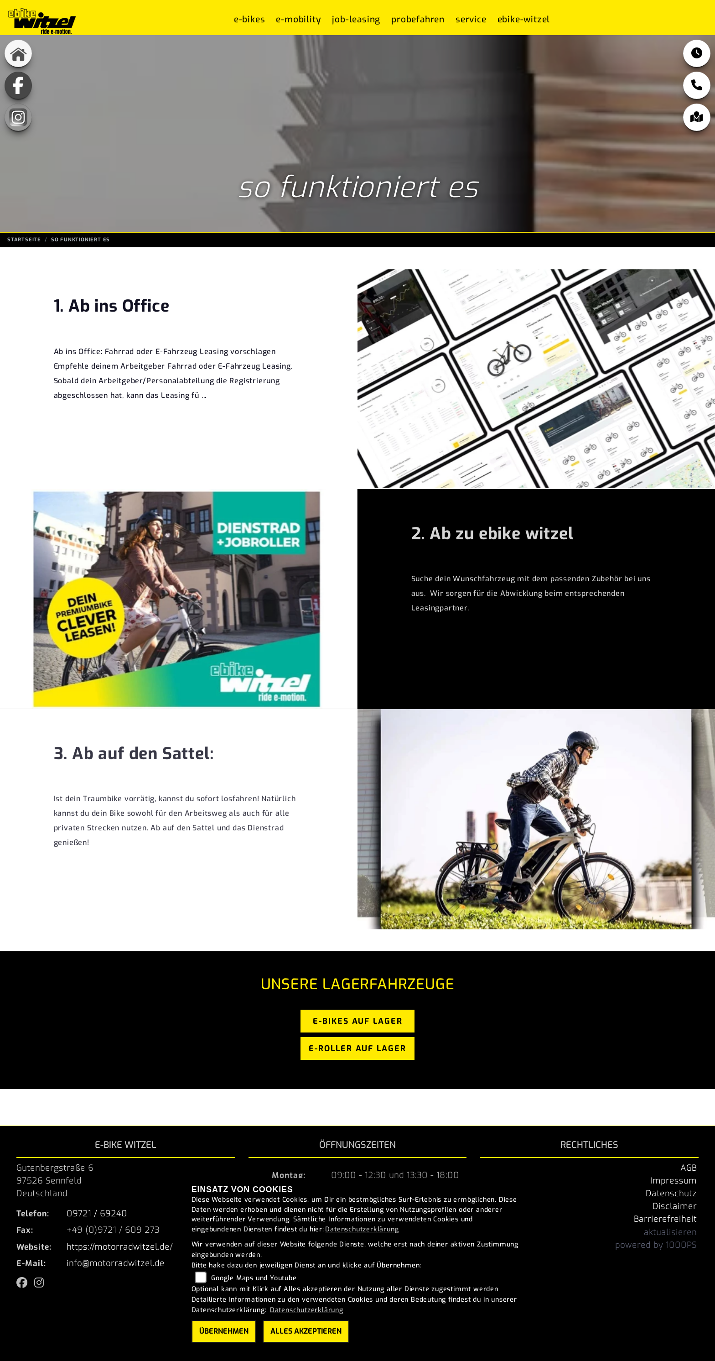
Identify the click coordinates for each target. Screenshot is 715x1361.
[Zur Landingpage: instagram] (18, 117)
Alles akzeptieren (306, 1331)
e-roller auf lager (357, 1048)
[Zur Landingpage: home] (18, 53)
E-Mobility (298, 19)
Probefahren (418, 19)
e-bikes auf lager (358, 1021)
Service (471, 19)
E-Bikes (249, 19)
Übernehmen (224, 1331)
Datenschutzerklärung (362, 1229)
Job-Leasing (356, 19)
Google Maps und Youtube (253, 1278)
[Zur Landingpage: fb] (18, 85)
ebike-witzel (523, 19)
